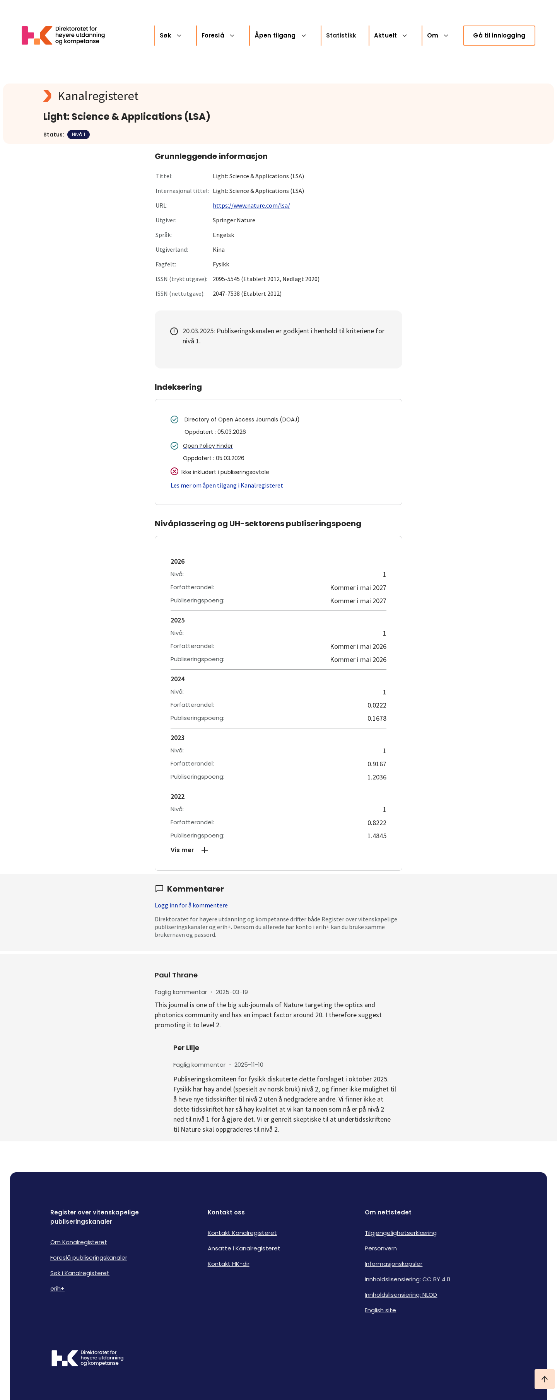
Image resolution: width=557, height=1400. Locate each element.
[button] (278, 850)
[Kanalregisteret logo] (198, 96)
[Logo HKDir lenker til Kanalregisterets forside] (68, 35)
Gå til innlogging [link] (499, 35)
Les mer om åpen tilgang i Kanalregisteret (227, 485)
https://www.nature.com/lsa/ (251, 205)
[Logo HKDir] (87, 1359)
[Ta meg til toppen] (545, 1379)
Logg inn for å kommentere (191, 905)
